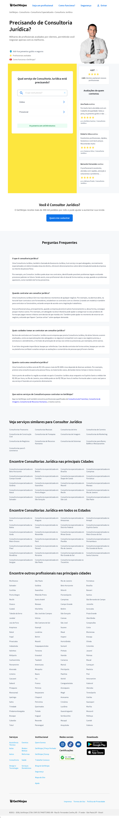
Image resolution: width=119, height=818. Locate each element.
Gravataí (38, 655)
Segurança (86, 5)
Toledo (38, 711)
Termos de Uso (79, 801)
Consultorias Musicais (43, 429)
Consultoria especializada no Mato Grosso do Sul (97, 533)
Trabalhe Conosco (42, 760)
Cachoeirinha (14, 660)
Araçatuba (65, 725)
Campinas (65, 599)
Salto (11, 702)
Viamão (64, 655)
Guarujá (38, 627)
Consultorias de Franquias (45, 434)
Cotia (88, 627)
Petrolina (39, 702)
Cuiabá (12, 609)
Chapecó (38, 697)
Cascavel (12, 678)
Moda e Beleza (24, 749)
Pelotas (38, 688)
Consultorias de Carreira (96, 429)
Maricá (63, 664)
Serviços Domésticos (26, 767)
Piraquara (13, 688)
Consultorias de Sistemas (71, 441)
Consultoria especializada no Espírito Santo (97, 526)
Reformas (26, 754)
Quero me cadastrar (59, 217)
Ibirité (63, 678)
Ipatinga (12, 697)
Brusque (12, 716)
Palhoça (89, 716)
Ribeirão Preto (41, 595)
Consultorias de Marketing (96, 434)
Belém (63, 609)
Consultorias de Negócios (19, 441)
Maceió (38, 641)
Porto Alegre (14, 595)
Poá (87, 674)
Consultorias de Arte (69, 429)
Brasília (89, 585)
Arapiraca (13, 627)
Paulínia (64, 674)
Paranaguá (39, 725)
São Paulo (39, 581)
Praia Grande (91, 613)
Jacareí (89, 650)
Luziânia (64, 706)
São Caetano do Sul (42, 623)
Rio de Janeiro (66, 581)
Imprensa (68, 801)
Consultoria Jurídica (63, 12)
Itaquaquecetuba (41, 646)
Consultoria (24, 12)
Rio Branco (13, 581)
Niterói (63, 590)
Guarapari (90, 702)
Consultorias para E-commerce (17, 449)
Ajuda (37, 783)
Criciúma (64, 702)
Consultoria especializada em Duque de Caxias (72, 477)
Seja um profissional (42, 5)
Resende (38, 720)
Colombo (90, 646)
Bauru (37, 674)
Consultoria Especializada (42, 12)
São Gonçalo (66, 613)
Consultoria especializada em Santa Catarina (98, 554)
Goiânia (38, 585)
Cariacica (64, 660)
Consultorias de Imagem (70, 434)
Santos (89, 595)
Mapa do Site (40, 777)
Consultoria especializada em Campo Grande (21, 477)
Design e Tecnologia (13, 767)
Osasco (12, 604)
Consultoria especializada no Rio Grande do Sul (72, 554)
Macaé (88, 660)
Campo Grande (66, 604)
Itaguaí (38, 716)
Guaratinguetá (66, 711)
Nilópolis (13, 655)
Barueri (89, 590)
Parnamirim (14, 664)
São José (64, 623)
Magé (63, 692)
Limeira (12, 674)
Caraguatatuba (67, 683)
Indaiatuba (13, 646)
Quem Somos (40, 742)
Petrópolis (65, 669)
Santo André (40, 599)
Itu (36, 678)
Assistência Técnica (13, 743)
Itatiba (89, 697)
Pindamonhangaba (17, 711)
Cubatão (12, 720)
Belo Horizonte (67, 585)
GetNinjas (13, 12)
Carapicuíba (91, 623)
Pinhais (64, 650)
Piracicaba (13, 641)
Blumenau (90, 632)
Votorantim (91, 678)
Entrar (102, 5)
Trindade (12, 706)
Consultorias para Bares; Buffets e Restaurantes (96, 442)
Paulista (89, 669)
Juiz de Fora (14, 623)
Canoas (63, 618)
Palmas (89, 655)
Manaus (38, 604)
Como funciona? (67, 5)
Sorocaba (90, 609)
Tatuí (11, 725)
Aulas (11, 748)
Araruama (64, 697)
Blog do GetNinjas (42, 766)
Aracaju (89, 637)
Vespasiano (39, 692)
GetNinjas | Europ (42, 754)
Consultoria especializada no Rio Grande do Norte (97, 547)
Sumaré (64, 646)
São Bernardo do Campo (95, 599)
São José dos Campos (43, 613)
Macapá (64, 720)
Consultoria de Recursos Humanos (33, 402)
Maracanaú (13, 692)
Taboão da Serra (15, 613)
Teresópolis (91, 692)
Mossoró (89, 711)
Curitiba (12, 590)
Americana (39, 664)
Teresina (38, 650)
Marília (89, 706)
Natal (11, 632)
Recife (11, 599)
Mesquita (38, 669)
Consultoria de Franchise (78, 399)
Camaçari (90, 664)
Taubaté (38, 660)
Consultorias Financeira (18, 429)
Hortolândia (65, 641)
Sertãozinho (66, 716)
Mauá (63, 632)
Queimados (39, 706)
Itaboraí (89, 683)
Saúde (24, 760)
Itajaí (11, 637)
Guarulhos (39, 590)
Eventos (25, 742)
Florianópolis (66, 595)
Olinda (89, 641)
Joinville (89, 604)
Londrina (38, 632)
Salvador (12, 585)
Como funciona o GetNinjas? (24, 59)
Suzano (63, 627)
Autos (11, 754)
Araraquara (65, 688)
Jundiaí (12, 618)
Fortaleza (90, 581)
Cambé (89, 720)
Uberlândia (90, 618)
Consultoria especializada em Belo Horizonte (21, 470)
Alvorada (12, 669)
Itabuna (89, 725)
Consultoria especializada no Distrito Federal (72, 526)
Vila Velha (39, 609)
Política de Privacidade (96, 801)
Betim (37, 637)
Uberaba (89, 688)
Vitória (37, 618)
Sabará (12, 683)
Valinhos (12, 650)
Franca (37, 683)
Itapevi (63, 637)
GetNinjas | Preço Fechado (45, 748)
